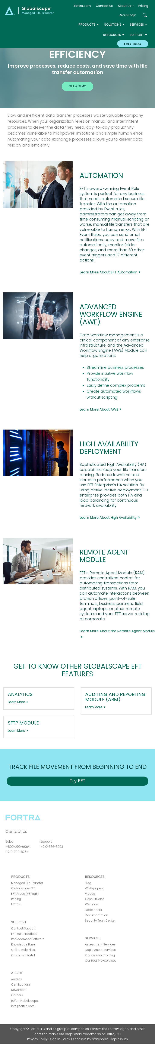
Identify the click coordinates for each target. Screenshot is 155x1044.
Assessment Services (100, 944)
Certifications (21, 985)
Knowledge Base (23, 944)
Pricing (143, 6)
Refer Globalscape (24, 1001)
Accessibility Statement (90, 1039)
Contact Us (104, 6)
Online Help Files (23, 950)
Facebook (8, 863)
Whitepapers (94, 888)
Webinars (92, 904)
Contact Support (23, 928)
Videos (90, 894)
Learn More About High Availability (108, 517)
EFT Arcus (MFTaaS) (25, 894)
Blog (88, 883)
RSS (30, 863)
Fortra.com (82, 6)
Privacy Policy (37, 1039)
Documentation (96, 915)
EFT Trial (16, 904)
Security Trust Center (100, 921)
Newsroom (18, 990)
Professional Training (100, 955)
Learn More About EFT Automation (108, 272)
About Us (124, 6)
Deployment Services (100, 950)
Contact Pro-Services (100, 961)
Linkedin (23, 863)
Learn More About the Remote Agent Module (117, 631)
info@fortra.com (23, 1006)
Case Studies (94, 899)
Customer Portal (23, 955)
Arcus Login (127, 15)
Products (87, 24)
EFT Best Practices (24, 934)
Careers (17, 995)
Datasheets (93, 910)
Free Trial (132, 44)
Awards (16, 979)
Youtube (38, 863)
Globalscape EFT (23, 888)
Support (137, 34)
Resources (112, 34)
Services (137, 24)
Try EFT (77, 780)
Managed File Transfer (27, 883)
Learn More (16, 702)
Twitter (15, 863)
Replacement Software (27, 939)
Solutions (112, 24)
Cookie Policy (60, 1039)
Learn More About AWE (99, 409)
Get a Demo (77, 86)
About (17, 972)
